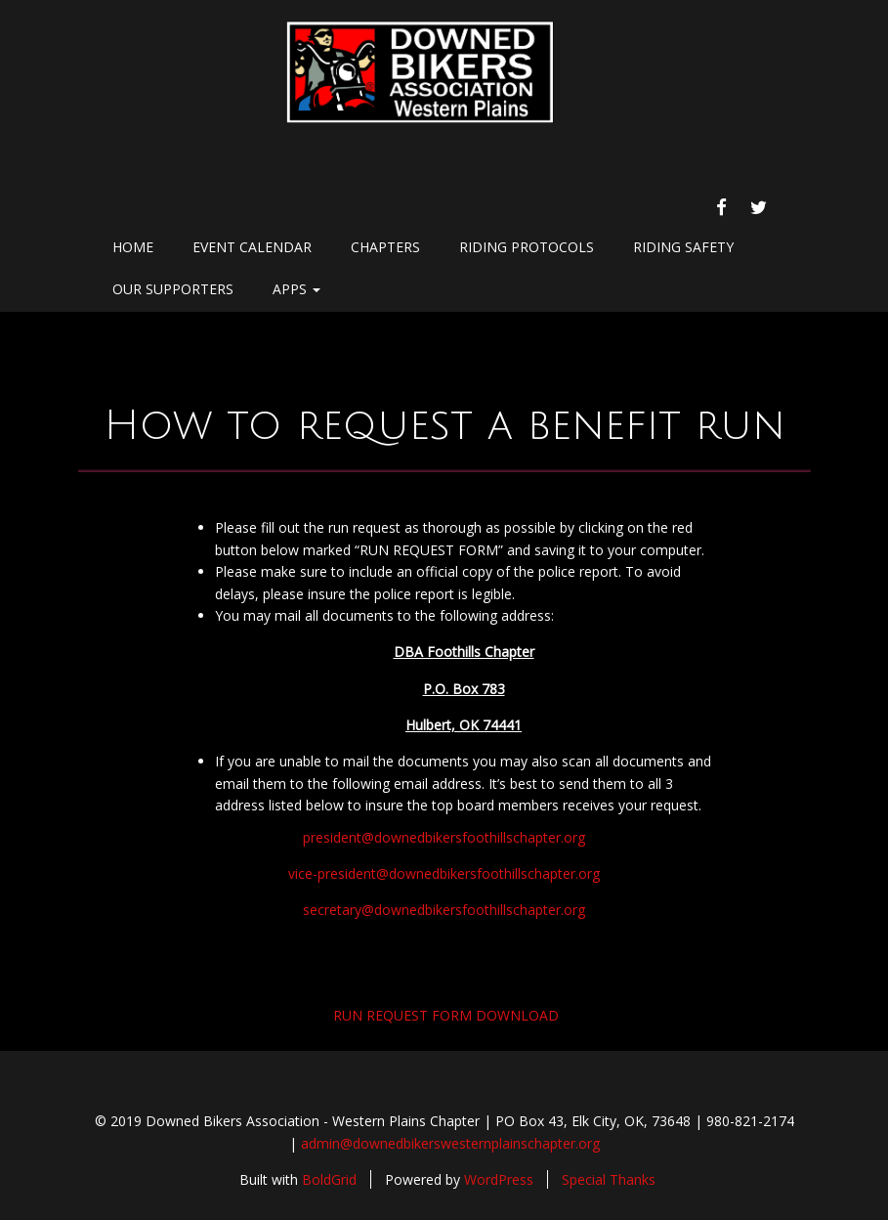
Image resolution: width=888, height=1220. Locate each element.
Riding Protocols (526, 247)
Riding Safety (683, 247)
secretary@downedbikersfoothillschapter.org (444, 909)
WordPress (498, 1179)
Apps (296, 289)
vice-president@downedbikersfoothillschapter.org (444, 873)
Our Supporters (172, 289)
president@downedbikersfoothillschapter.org (444, 837)
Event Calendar (252, 247)
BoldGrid (329, 1179)
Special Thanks (608, 1179)
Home (132, 247)
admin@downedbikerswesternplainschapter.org (450, 1143)
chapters (385, 247)
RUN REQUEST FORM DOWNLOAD (446, 1015)
